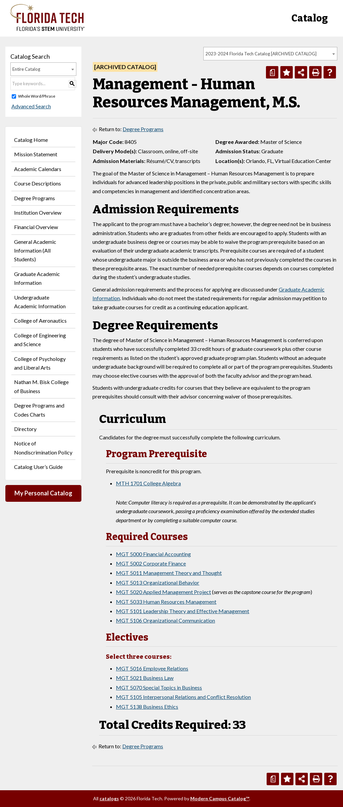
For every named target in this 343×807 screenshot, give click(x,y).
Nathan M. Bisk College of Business (41, 386)
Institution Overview (37, 212)
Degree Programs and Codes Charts (39, 409)
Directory (25, 429)
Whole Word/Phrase (36, 96)
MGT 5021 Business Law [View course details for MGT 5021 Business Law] (145, 678)
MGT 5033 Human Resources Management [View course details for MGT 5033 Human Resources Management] (166, 601)
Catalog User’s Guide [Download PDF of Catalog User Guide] (38, 467)
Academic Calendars (37, 169)
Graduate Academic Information (37, 278)
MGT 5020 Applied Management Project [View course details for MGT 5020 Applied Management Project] (163, 592)
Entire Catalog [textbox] (26, 69)
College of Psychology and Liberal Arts (40, 363)
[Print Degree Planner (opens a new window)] (272, 72)
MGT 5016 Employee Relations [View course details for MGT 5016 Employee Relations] (152, 668)
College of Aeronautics (40, 320)
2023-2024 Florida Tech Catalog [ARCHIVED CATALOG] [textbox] (261, 53)
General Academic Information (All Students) (35, 250)
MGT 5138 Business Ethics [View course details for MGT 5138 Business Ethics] (147, 706)
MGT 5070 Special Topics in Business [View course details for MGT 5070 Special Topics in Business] (159, 687)
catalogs (109, 798)
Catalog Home (31, 140)
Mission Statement (35, 154)
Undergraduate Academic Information (40, 301)
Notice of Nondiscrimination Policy (43, 447)
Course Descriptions (37, 183)
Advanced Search (30, 106)
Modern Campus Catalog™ (219, 798)
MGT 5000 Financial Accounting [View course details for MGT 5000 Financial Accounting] (153, 554)
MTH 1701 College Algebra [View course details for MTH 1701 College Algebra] (148, 483)
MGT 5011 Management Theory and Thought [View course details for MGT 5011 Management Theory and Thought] (169, 573)
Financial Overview (36, 227)
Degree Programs (34, 198)
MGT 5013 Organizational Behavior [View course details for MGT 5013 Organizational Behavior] (157, 582)
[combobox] (270, 53)
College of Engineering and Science (40, 339)
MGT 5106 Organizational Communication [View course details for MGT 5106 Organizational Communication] (165, 620)
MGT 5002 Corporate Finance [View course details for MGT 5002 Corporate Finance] (151, 563)
